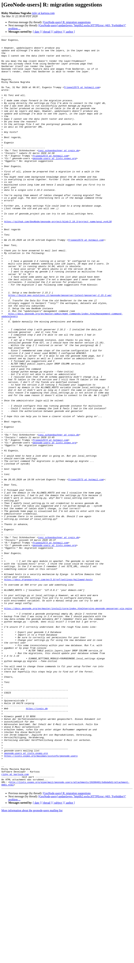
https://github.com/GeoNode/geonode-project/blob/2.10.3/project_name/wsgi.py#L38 (58, 258)
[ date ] (37, 31)
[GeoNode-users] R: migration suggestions (67, 22)
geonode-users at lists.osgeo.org (54, 182)
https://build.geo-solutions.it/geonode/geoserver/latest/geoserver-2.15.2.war (60, 346)
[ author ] (69, 31)
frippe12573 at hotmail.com (81, 97)
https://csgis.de (37, 842)
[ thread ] (47, 31)
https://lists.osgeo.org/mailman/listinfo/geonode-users (41, 899)
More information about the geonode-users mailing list (31, 959)
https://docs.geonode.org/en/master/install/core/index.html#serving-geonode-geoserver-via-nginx (68, 722)
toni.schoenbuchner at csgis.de (58, 173)
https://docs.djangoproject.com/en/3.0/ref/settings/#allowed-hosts (48, 687)
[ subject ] (58, 31)
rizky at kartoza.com (43, 13)
